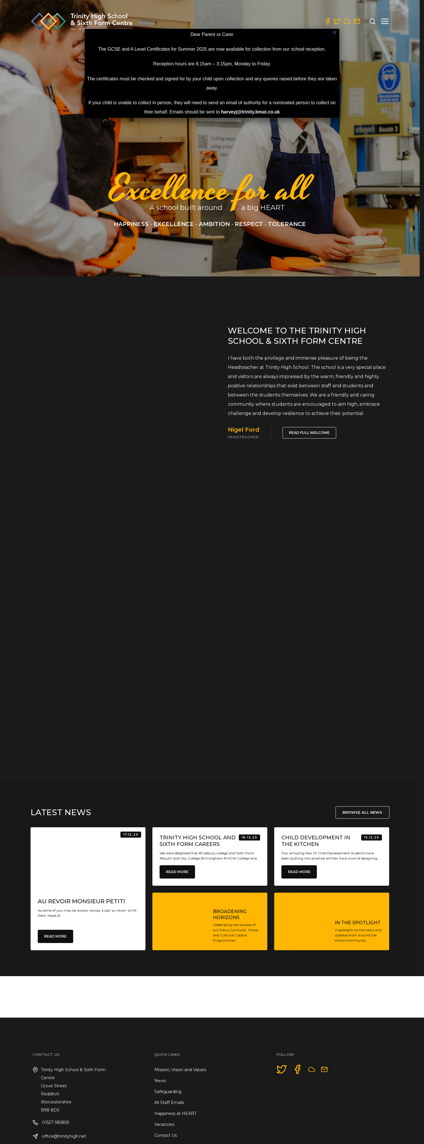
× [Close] (334, 32)
